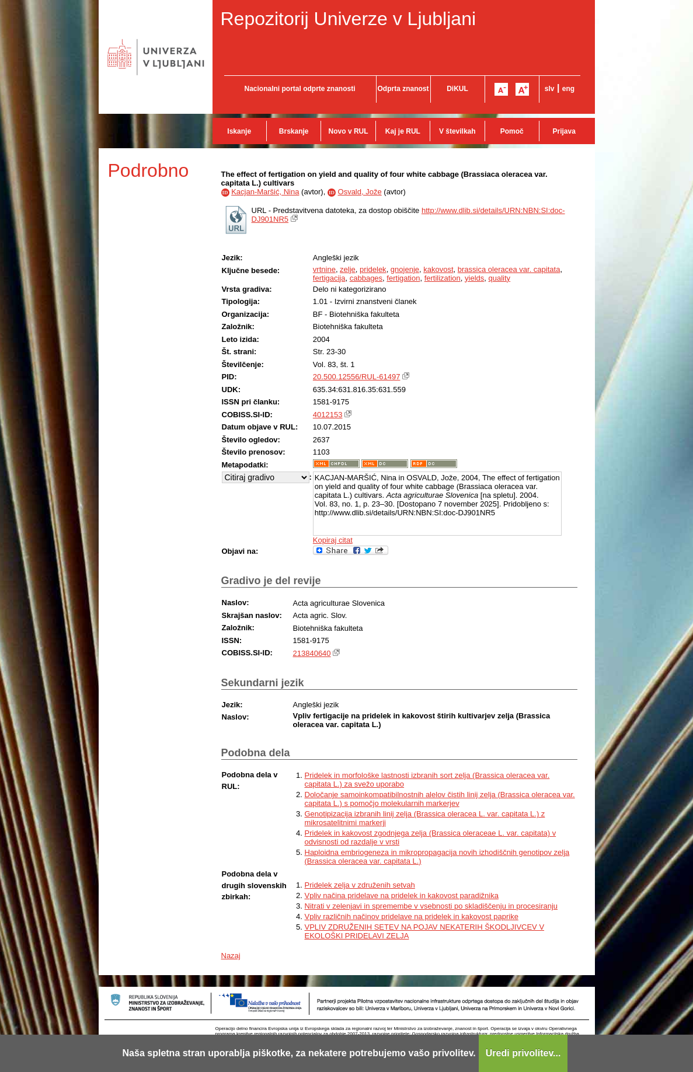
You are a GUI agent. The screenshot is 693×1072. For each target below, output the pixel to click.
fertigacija (329, 278)
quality (500, 278)
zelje (348, 269)
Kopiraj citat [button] (333, 540)
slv (550, 89)
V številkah (457, 131)
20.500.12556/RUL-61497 (357, 376)
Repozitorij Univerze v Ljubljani (348, 18)
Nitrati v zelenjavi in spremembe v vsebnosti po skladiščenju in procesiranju (431, 906)
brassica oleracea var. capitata (509, 269)
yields (474, 278)
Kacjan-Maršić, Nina (265, 191)
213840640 (312, 653)
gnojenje (405, 269)
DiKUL (457, 89)
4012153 (328, 414)
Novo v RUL (348, 131)
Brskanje (294, 131)
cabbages (366, 278)
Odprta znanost (403, 89)
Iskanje (239, 131)
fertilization (442, 278)
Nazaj (231, 955)
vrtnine (324, 269)
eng (568, 89)
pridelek (373, 269)
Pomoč (512, 131)
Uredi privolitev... (523, 1053)
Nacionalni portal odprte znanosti (299, 89)
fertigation (403, 278)
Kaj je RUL (402, 131)
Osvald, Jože (360, 191)
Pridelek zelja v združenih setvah (360, 885)
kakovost (438, 269)
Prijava (564, 131)
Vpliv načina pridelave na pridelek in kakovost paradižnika (402, 895)
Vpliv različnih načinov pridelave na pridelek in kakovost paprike (411, 916)
